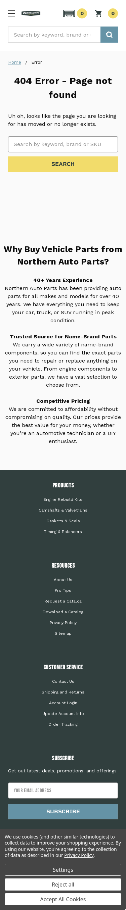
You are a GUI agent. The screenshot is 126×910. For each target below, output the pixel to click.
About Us (63, 579)
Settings (63, 869)
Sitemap (63, 633)
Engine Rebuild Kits (63, 499)
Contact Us (63, 681)
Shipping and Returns (63, 692)
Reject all (63, 884)
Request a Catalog (63, 601)
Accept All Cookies (63, 899)
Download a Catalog (63, 612)
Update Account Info (63, 713)
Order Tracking (63, 724)
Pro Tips (63, 590)
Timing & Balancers (63, 531)
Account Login (63, 703)
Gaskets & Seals (63, 521)
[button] (74, 13)
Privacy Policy (63, 622)
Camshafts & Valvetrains (63, 510)
